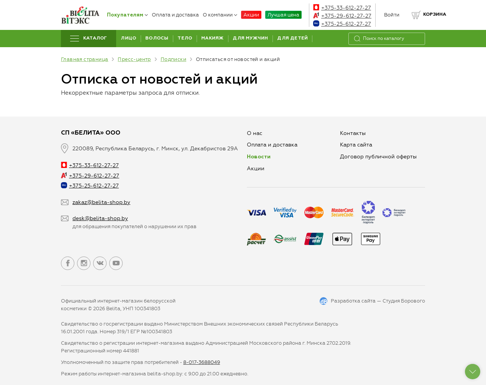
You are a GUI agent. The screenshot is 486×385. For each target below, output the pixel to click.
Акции (251, 15)
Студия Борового (404, 301)
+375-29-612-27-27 (342, 16)
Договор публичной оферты (378, 156)
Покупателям (127, 15)
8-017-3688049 (201, 362)
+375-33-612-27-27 (342, 8)
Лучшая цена (283, 15)
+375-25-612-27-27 (342, 24)
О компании (220, 15)
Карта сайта (356, 144)
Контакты (353, 133)
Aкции (255, 168)
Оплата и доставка (175, 15)
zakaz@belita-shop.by (101, 202)
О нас (254, 133)
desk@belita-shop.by (100, 218)
